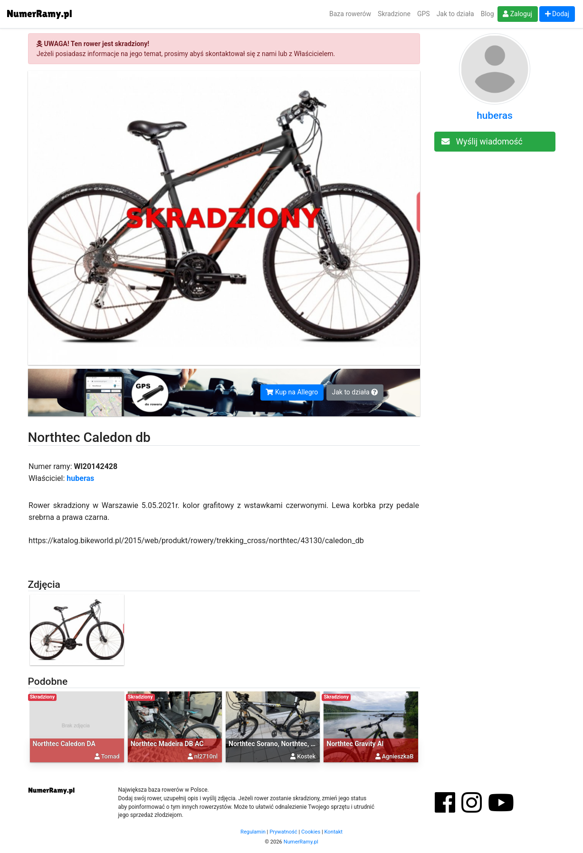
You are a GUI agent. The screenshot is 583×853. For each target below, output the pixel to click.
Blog (487, 14)
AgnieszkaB (398, 756)
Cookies (310, 832)
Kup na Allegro (292, 392)
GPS (423, 14)
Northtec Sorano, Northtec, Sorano (280, 744)
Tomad (110, 756)
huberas (80, 478)
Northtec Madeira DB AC (167, 744)
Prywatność (283, 832)
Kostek (306, 756)
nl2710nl (206, 756)
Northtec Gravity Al (354, 744)
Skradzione (394, 14)
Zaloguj (517, 14)
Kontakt (333, 832)
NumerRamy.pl (301, 842)
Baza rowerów (350, 14)
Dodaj (557, 14)
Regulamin (253, 832)
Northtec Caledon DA (64, 744)
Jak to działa (455, 14)
